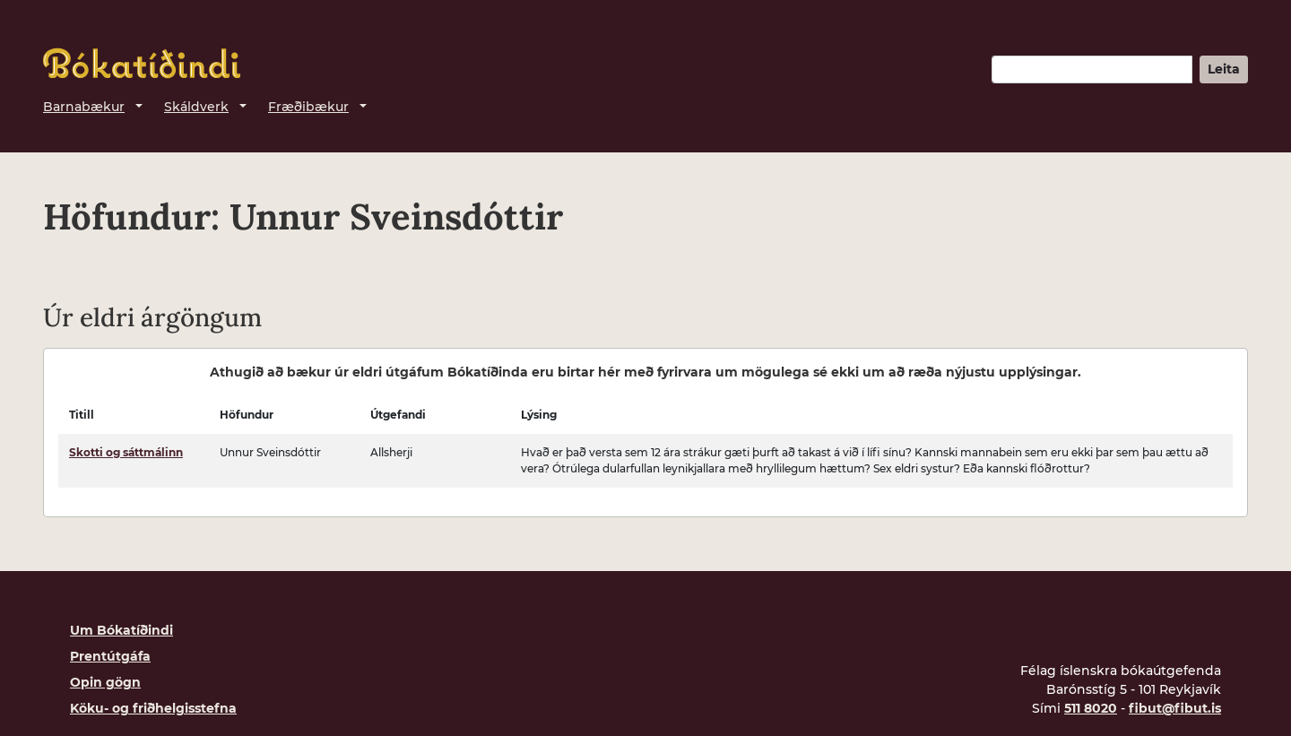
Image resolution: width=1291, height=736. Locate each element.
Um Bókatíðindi (121, 630)
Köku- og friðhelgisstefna (153, 708)
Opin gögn (105, 682)
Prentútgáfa (110, 656)
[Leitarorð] (1092, 69)
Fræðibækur (308, 107)
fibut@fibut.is (1175, 708)
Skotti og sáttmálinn (126, 452)
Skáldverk (196, 107)
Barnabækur (84, 107)
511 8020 (1090, 708)
